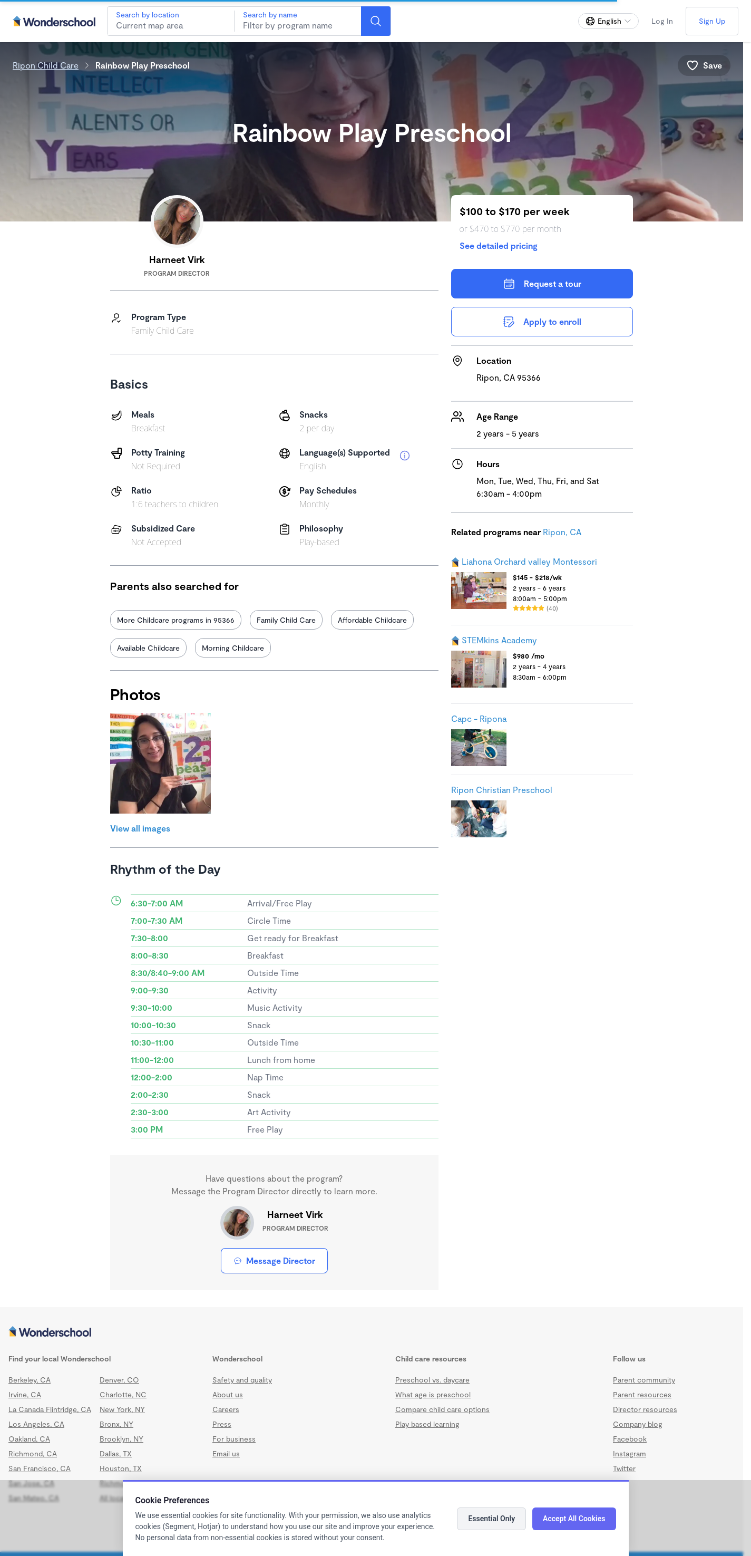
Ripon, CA (562, 532)
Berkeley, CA (29, 1379)
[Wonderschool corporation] (371, 1332)
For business (234, 1438)
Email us (226, 1453)
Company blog (637, 1423)
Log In (662, 20)
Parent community (644, 1379)
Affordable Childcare (372, 619)
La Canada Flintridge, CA (49, 1409)
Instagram (629, 1453)
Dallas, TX (116, 1453)
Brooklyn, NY (121, 1438)
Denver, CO (119, 1379)
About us (227, 1394)
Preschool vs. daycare (432, 1379)
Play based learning (427, 1423)
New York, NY (122, 1409)
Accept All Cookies (574, 1518)
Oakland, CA (29, 1438)
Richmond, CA (32, 1453)
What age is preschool (433, 1394)
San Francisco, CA (39, 1468)
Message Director (274, 1260)
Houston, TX (121, 1468)
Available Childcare (148, 647)
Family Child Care (286, 619)
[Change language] (608, 21)
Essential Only (491, 1518)
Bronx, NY (116, 1423)
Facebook (630, 1438)
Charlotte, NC (123, 1394)
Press (221, 1423)
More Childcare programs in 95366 (176, 619)
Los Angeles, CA (36, 1423)
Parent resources (642, 1394)
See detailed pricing (499, 245)
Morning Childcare (233, 647)
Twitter (624, 1468)
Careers (225, 1409)
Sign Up (712, 20)
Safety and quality (242, 1379)
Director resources (645, 1409)
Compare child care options (442, 1409)
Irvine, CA (24, 1394)
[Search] (376, 21)
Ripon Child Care (46, 65)
